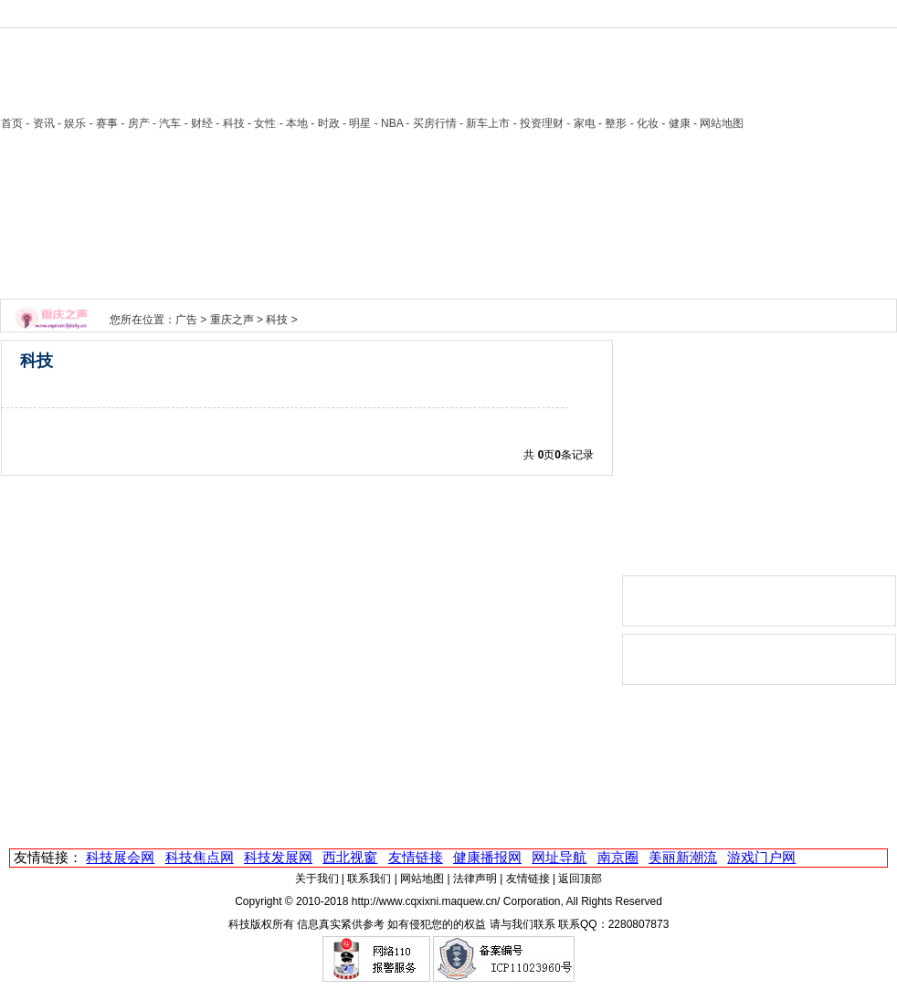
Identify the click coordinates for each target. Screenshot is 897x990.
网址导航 (559, 857)
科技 (277, 319)
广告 (186, 319)
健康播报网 (487, 857)
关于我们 (317, 878)
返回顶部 (580, 878)
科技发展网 (278, 857)
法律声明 (475, 878)
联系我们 (369, 878)
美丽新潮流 (683, 857)
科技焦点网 (199, 857)
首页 (12, 123)
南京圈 (617, 857)
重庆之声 (232, 319)
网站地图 (422, 878)
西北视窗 (349, 857)
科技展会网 (120, 857)
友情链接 (415, 857)
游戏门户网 (761, 857)
